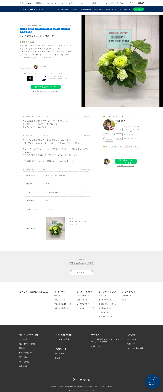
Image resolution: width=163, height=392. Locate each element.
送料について (132, 344)
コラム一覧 (103, 296)
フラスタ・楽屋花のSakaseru (31, 9)
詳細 (40, 26)
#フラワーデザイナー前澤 (43, 29)
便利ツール (95, 346)
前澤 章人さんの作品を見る (125, 166)
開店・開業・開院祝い (28, 344)
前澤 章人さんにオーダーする (46, 87)
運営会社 (51, 387)
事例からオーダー (60, 300)
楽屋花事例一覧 (82, 300)
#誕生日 (31, 29)
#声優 (22, 32)
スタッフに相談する (61, 308)
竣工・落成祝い (25, 362)
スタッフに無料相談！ (152, 381)
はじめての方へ (63, 9)
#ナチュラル (65, 29)
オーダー (138, 9)
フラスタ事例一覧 (83, 296)
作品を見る (109, 139)
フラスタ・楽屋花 (67, 3)
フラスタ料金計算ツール (62, 304)
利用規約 (71, 387)
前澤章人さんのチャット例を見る (46, 91)
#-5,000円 (23, 29)
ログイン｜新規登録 (137, 3)
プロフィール (109, 134)
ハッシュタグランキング (85, 308)
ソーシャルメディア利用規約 (105, 387)
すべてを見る (24, 339)
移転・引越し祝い (26, 353)
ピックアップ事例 (83, 304)
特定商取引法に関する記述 (84, 387)
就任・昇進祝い (25, 357)
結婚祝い (58, 358)
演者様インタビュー (106, 312)
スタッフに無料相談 (135, 348)
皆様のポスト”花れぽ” (106, 316)
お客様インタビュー (106, 308)
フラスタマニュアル (106, 300)
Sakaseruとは (126, 296)
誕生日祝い (59, 354)
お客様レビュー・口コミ (107, 304)
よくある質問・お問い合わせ (115, 3)
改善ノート (125, 300)
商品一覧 (75, 9)
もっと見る (81, 273)
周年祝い (22, 348)
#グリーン (57, 29)
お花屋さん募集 (61, 387)
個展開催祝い (24, 366)
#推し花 (28, 32)
